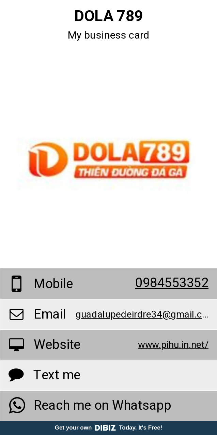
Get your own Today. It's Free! (108, 427)
